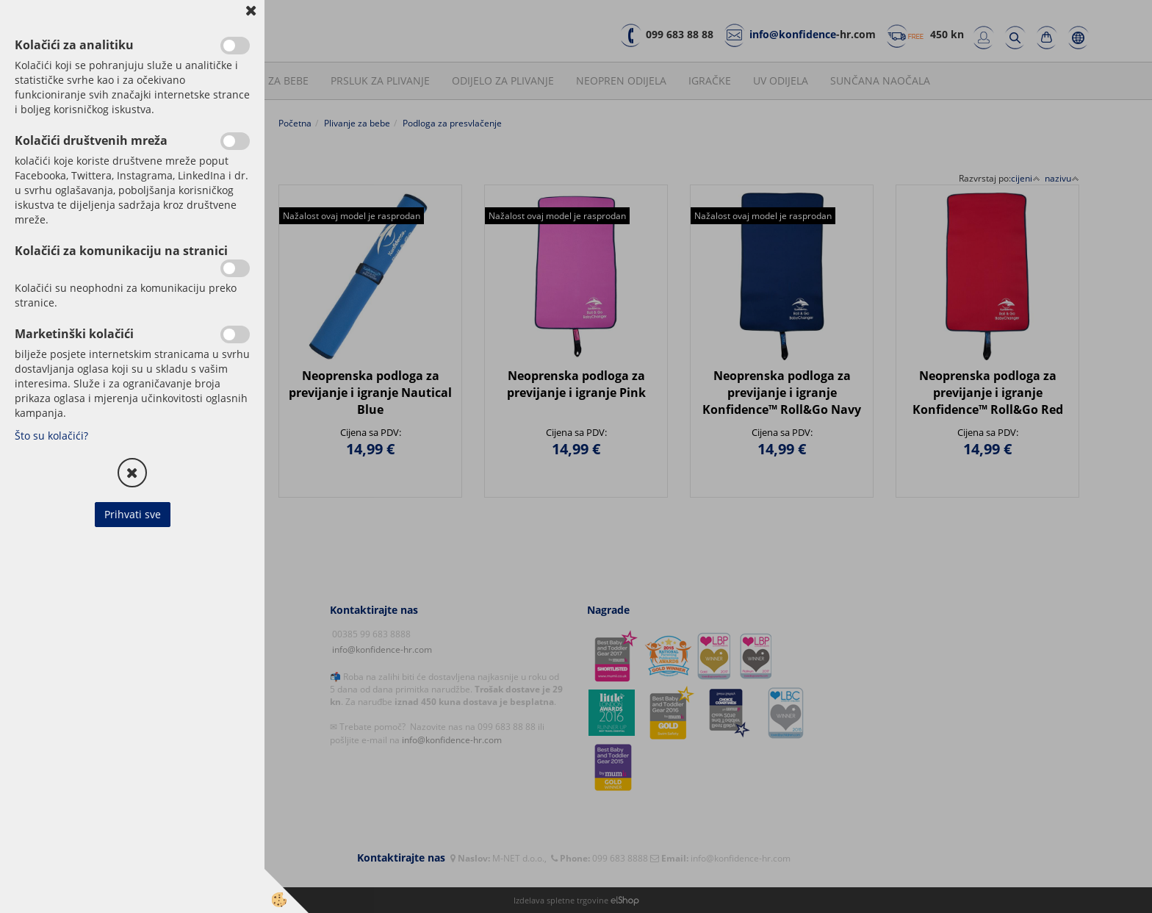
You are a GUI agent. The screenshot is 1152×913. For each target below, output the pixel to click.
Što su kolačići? (51, 436)
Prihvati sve (132, 514)
